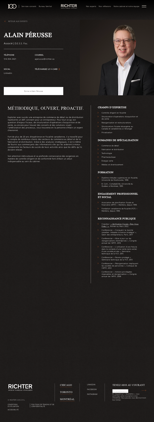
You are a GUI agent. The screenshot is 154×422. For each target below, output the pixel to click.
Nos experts (91, 6)
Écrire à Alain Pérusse (33, 91)
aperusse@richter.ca (44, 59)
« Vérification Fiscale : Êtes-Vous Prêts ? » (120, 225)
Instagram (92, 394)
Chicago (66, 385)
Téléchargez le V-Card (46, 69)
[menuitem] (29, 6)
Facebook (92, 389)
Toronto (66, 392)
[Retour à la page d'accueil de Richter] (20, 387)
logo (69, 5)
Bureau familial (45, 6)
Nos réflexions (105, 6)
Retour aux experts (17, 21)
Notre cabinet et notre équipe (126, 6)
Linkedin (91, 384)
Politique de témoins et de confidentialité (42, 405)
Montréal (67, 399)
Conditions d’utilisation (13, 405)
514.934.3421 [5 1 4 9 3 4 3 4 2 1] (10, 59)
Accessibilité (13, 410)
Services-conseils (29, 6)
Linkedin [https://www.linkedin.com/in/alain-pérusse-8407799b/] (8, 73)
